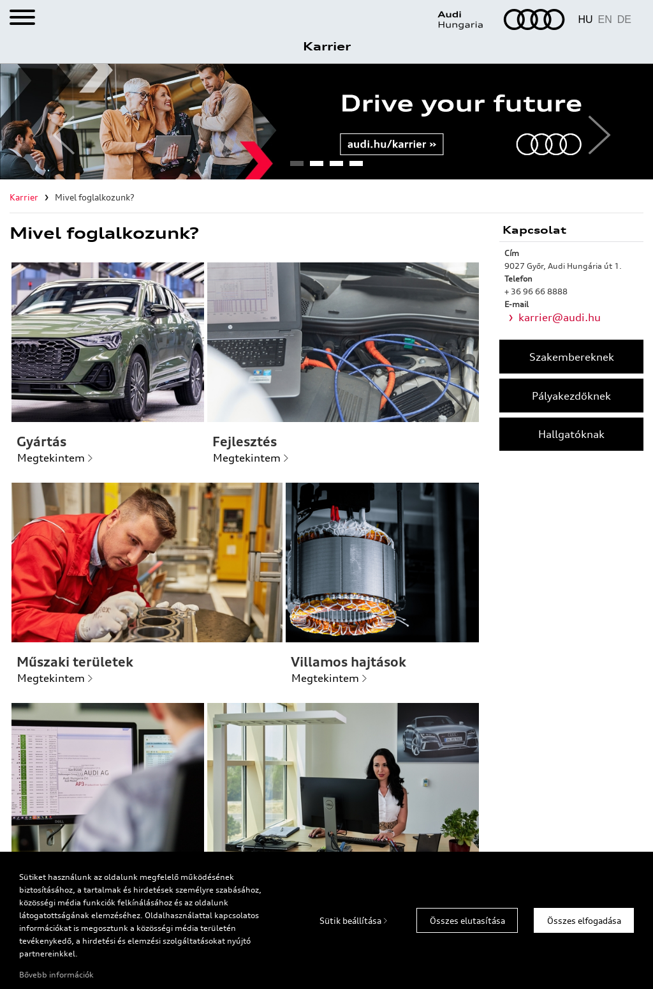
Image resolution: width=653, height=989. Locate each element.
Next (594, 122)
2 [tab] (316, 167)
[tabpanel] (326, 121)
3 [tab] (336, 167)
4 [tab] (355, 167)
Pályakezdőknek (571, 395)
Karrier (327, 46)
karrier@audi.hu (559, 317)
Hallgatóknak (571, 434)
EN (605, 19)
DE (624, 19)
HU (585, 19)
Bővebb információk (56, 974)
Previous (58, 122)
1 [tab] (296, 167)
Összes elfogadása (584, 921)
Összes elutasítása (467, 921)
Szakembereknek (571, 357)
